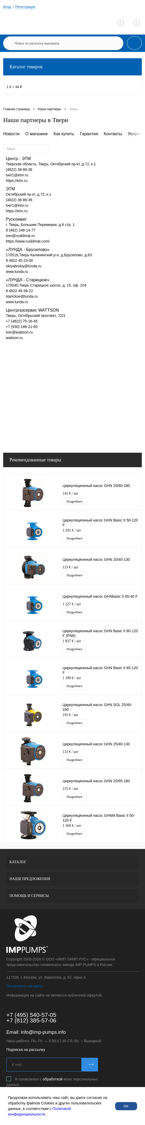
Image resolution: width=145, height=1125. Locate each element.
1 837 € (72, 641)
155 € (70, 789)
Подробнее (74, 501)
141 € (70, 493)
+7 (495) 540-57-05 (31, 1015)
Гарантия (89, 134)
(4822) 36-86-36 (19, 169)
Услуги (134, 134)
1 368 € (72, 826)
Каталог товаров (72, 66)
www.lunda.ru (17, 271)
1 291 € (72, 530)
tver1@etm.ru (17, 175)
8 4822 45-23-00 (19, 260)
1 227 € (72, 604)
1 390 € (72, 678)
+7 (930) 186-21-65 (22, 327)
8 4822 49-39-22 (19, 291)
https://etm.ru (16, 180)
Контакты (113, 134)
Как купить (64, 134)
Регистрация (25, 7)
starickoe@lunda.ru (22, 296)
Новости (11, 134)
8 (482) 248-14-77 (20, 230)
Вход (7, 7)
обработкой (53, 1079)
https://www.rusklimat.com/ (28, 241)
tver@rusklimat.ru (20, 236)
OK (126, 1106)
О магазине (36, 134)
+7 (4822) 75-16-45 (22, 321)
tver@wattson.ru (19, 332)
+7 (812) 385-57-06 (31, 1020)
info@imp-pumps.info (43, 1032)
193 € (70, 715)
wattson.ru (14, 338)
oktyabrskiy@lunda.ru (23, 266)
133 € (70, 567)
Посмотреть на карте (24, 986)
